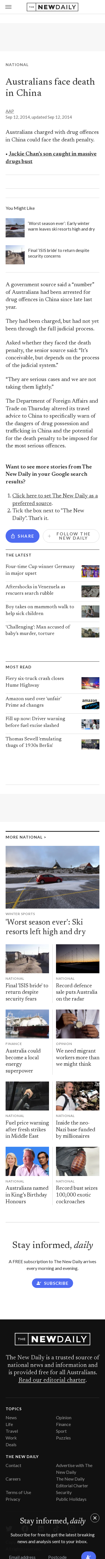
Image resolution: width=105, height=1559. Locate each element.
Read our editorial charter (51, 1380)
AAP (10, 111)
